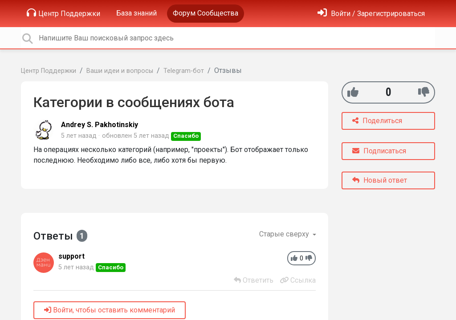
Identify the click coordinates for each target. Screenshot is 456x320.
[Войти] (371, 13)
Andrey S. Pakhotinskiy (99, 124)
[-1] (423, 92)
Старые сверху (285, 234)
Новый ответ (379, 180)
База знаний (136, 13)
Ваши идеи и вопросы (119, 71)
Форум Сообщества (205, 13)
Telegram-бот (183, 71)
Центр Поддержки (63, 13)
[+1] (352, 92)
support (71, 256)
